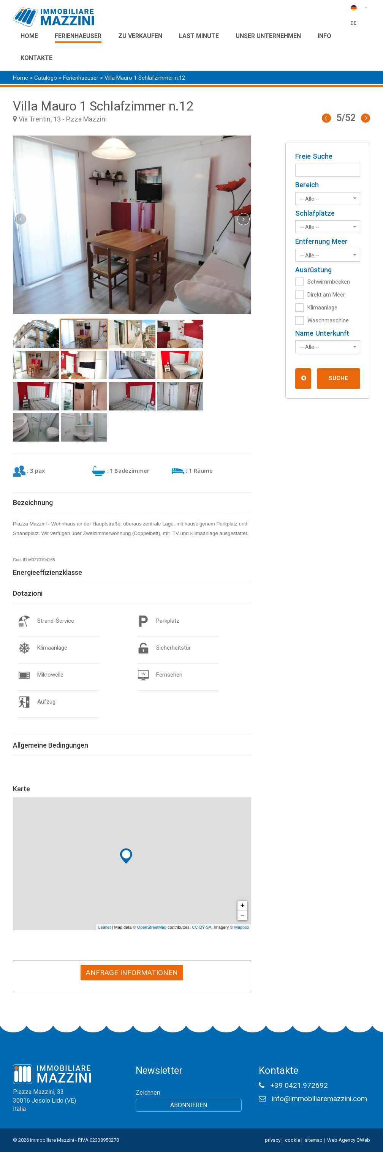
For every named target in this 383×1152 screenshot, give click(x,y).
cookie (292, 1140)
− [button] (243, 915)
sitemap (314, 1140)
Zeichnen (148, 1092)
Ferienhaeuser (81, 77)
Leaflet (104, 927)
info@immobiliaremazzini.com (319, 1098)
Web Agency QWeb (348, 1140)
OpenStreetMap (152, 927)
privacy (272, 1140)
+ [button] (243, 905)
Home (20, 77)
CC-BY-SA (202, 927)
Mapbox (241, 927)
